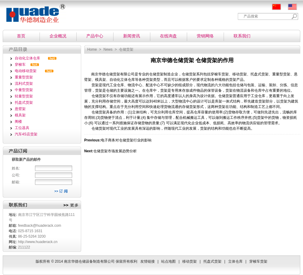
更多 (70, 205)
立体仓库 (235, 261)
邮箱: (16, 182)
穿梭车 (20, 64)
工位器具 (22, 128)
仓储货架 (113, 74)
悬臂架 (20, 109)
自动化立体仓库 (27, 58)
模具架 (20, 115)
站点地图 (168, 261)
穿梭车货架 (220, 74)
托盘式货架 (24, 102)
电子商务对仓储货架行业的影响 (126, 140)
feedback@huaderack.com (39, 225)
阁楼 (18, 121)
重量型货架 (24, 77)
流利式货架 (24, 83)
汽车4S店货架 (26, 134)
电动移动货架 (26, 71)
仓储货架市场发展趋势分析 (115, 151)
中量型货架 (24, 90)
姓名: (16, 168)
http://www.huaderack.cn (38, 242)
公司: (16, 175)
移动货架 (189, 261)
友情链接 (147, 261)
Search (294, 16)
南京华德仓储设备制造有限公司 (33, 11)
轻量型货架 (24, 96)
